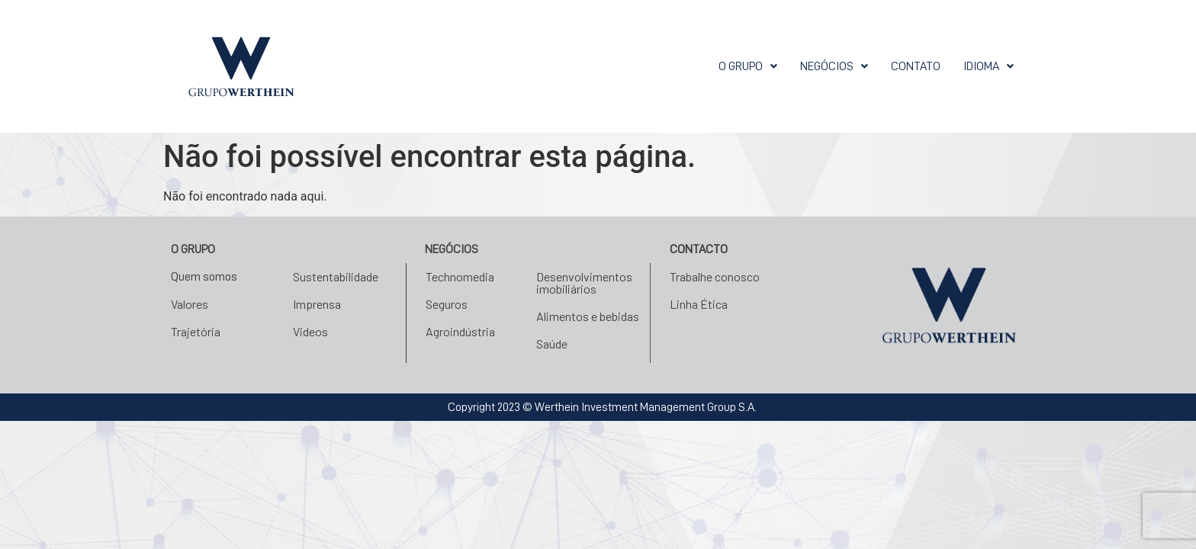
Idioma (988, 66)
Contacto (699, 249)
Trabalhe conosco (715, 276)
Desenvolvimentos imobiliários (584, 282)
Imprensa (317, 304)
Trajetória (195, 331)
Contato (915, 66)
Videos (310, 331)
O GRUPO (748, 66)
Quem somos (204, 277)
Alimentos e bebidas (587, 316)
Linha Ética (699, 304)
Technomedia (460, 276)
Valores (189, 304)
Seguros (447, 304)
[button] (748, 66)
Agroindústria (460, 331)
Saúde (551, 343)
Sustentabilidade (335, 276)
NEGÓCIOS (834, 66)
